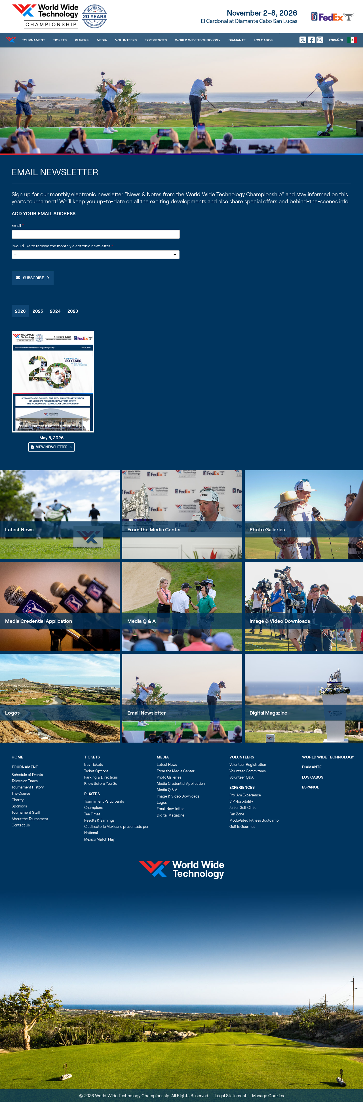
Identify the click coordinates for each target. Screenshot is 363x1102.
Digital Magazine (170, 815)
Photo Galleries (169, 777)
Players (81, 40)
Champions (93, 807)
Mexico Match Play (99, 839)
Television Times (25, 781)
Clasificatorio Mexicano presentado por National (116, 829)
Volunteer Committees (247, 771)
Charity (18, 800)
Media (102, 40)
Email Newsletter (146, 712)
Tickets (60, 40)
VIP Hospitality (241, 801)
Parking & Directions (101, 777)
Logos (12, 712)
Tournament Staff (26, 812)
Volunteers (126, 40)
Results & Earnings (99, 820)
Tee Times (92, 814)
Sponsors (19, 806)
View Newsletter (51, 447)
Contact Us (21, 825)
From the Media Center (154, 529)
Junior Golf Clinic (242, 807)
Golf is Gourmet (242, 826)
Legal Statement (230, 1095)
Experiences (156, 40)
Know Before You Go (100, 783)
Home (17, 757)
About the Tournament (30, 819)
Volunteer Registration (247, 764)
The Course (21, 793)
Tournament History (28, 787)
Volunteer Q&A (241, 777)
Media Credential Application (38, 621)
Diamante (237, 40)
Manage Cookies (268, 1095)
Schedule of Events (27, 774)
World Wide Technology (197, 40)
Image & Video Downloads (178, 796)
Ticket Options (96, 771)
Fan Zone (236, 814)
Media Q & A (141, 621)
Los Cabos (263, 40)
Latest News (19, 529)
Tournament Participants (104, 801)
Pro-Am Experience (245, 795)
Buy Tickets (93, 764)
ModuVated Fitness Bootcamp (254, 820)
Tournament (33, 40)
